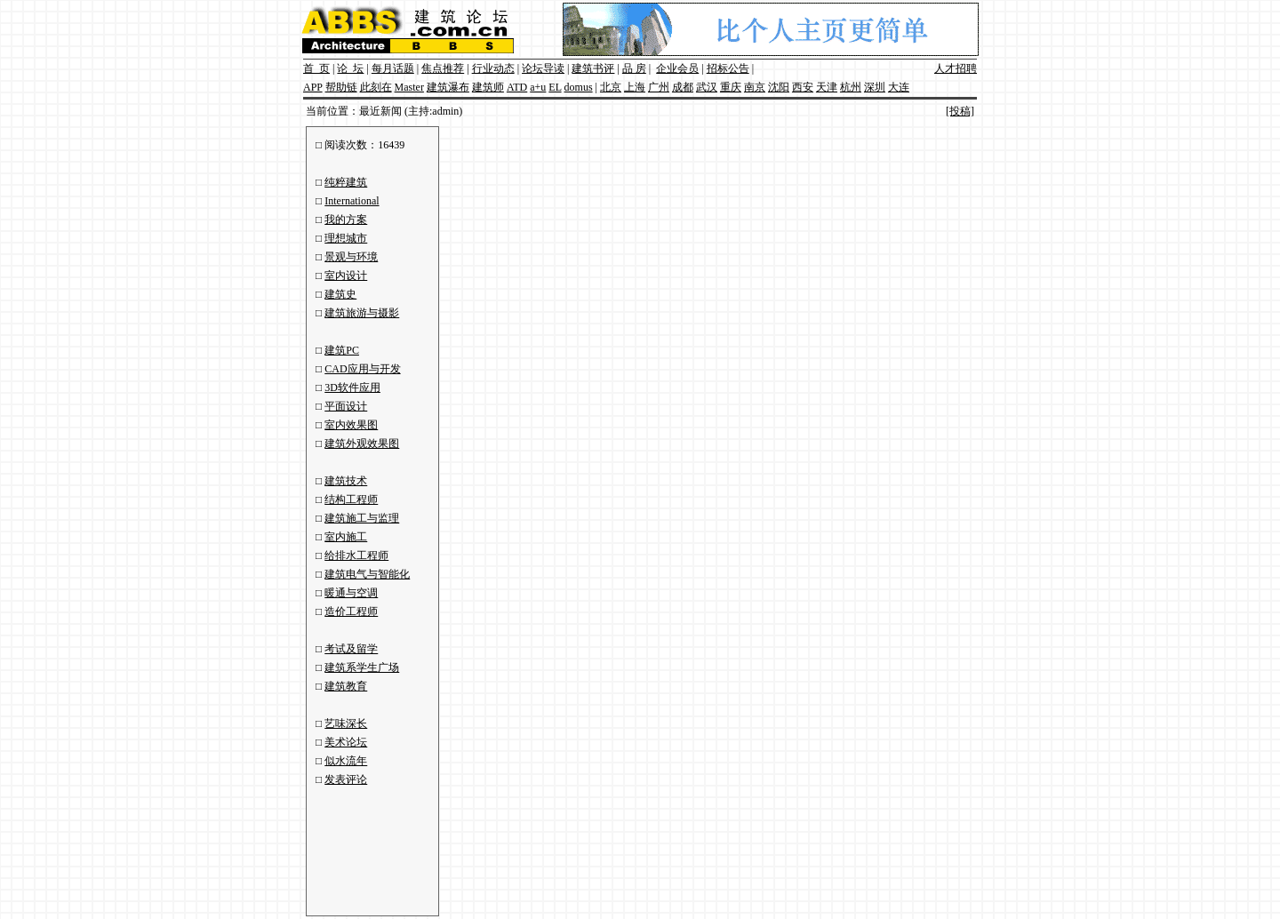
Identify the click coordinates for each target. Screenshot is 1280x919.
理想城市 (345, 238)
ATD (517, 87)
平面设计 (345, 406)
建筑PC (341, 350)
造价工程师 (351, 611)
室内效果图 (351, 425)
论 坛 (350, 68)
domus (578, 87)
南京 (754, 87)
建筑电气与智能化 (367, 574)
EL (554, 87)
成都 (682, 87)
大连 (898, 87)
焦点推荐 (442, 68)
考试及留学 (351, 649)
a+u (538, 87)
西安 (802, 87)
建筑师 (488, 87)
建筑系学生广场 (361, 667)
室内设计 (345, 275)
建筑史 (340, 294)
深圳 (874, 87)
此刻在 (376, 87)
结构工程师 (351, 499)
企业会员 (677, 68)
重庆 (730, 87)
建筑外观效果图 (361, 443)
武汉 (706, 87)
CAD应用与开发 (362, 369)
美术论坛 (345, 742)
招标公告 (728, 68)
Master (409, 87)
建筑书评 (593, 68)
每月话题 (393, 68)
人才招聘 (955, 68)
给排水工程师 (356, 555)
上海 (634, 87)
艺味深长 (345, 723)
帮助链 (341, 87)
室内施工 (345, 537)
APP (313, 87)
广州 (658, 87)
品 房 (634, 68)
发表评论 (345, 779)
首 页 (316, 68)
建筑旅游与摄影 (361, 313)
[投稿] (960, 111)
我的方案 (345, 219)
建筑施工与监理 (361, 518)
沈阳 (778, 87)
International (351, 201)
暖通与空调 (351, 593)
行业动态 (493, 68)
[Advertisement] (369, 848)
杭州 (850, 87)
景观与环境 (351, 257)
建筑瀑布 (448, 87)
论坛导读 (543, 68)
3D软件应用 (352, 387)
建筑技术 (345, 481)
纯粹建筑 (345, 182)
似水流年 (345, 761)
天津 (826, 87)
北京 (610, 87)
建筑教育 (345, 686)
